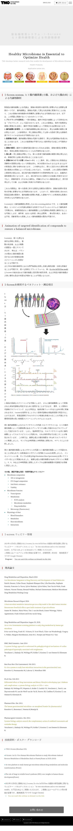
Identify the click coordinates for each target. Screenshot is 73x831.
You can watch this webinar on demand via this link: (25, 799)
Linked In (6, 819)
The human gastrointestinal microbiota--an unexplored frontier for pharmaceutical (33, 708)
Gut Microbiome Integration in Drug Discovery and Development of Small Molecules (34, 582)
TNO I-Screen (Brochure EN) (16, 752)
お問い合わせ (36, 813)
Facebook (27, 819)
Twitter (16, 819)
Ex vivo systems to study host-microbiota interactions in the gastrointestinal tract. (32, 669)
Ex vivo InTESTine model (59, 271)
